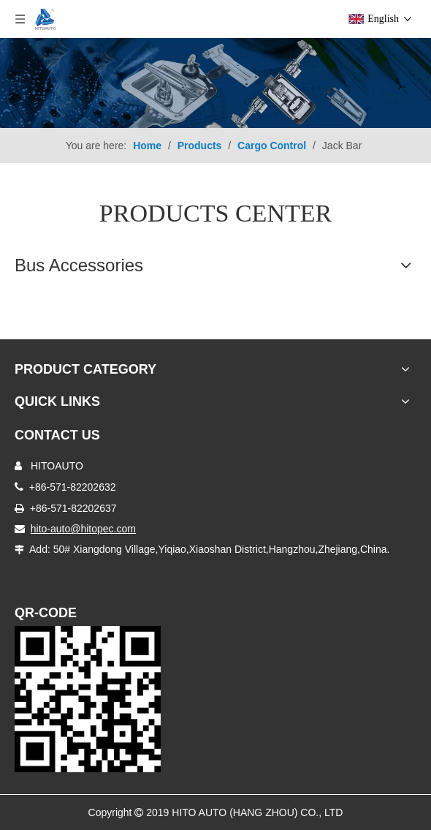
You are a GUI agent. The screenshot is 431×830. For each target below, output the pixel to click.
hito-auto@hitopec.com (83, 529)
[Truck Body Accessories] (215, 83)
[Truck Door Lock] (88, 699)
